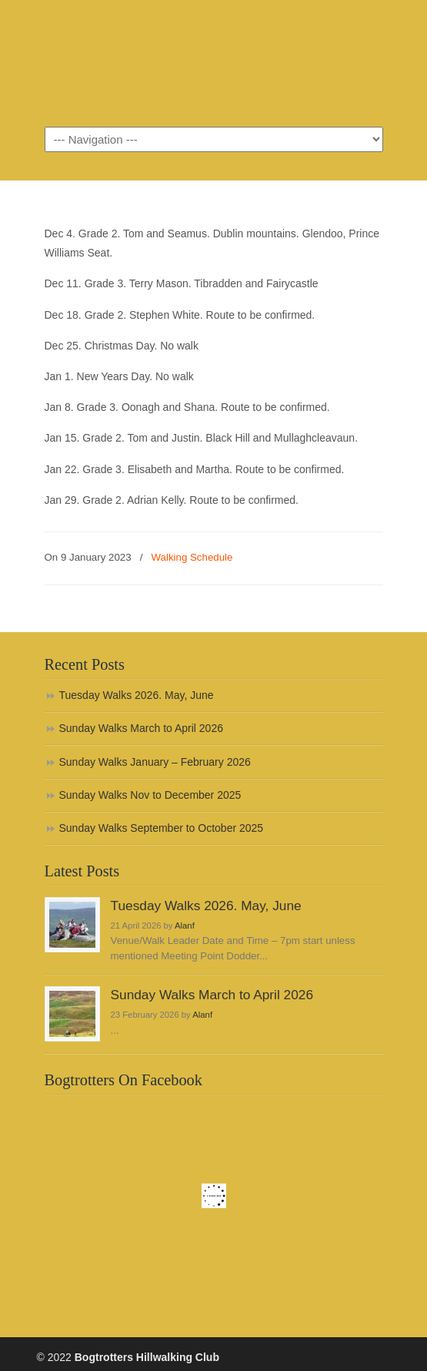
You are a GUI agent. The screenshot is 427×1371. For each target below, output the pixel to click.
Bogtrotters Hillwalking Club (214, 62)
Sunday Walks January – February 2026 (155, 762)
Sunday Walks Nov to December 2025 (150, 795)
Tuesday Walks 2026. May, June (136, 695)
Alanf (185, 925)
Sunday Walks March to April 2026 (141, 728)
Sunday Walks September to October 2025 (161, 828)
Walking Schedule (191, 557)
